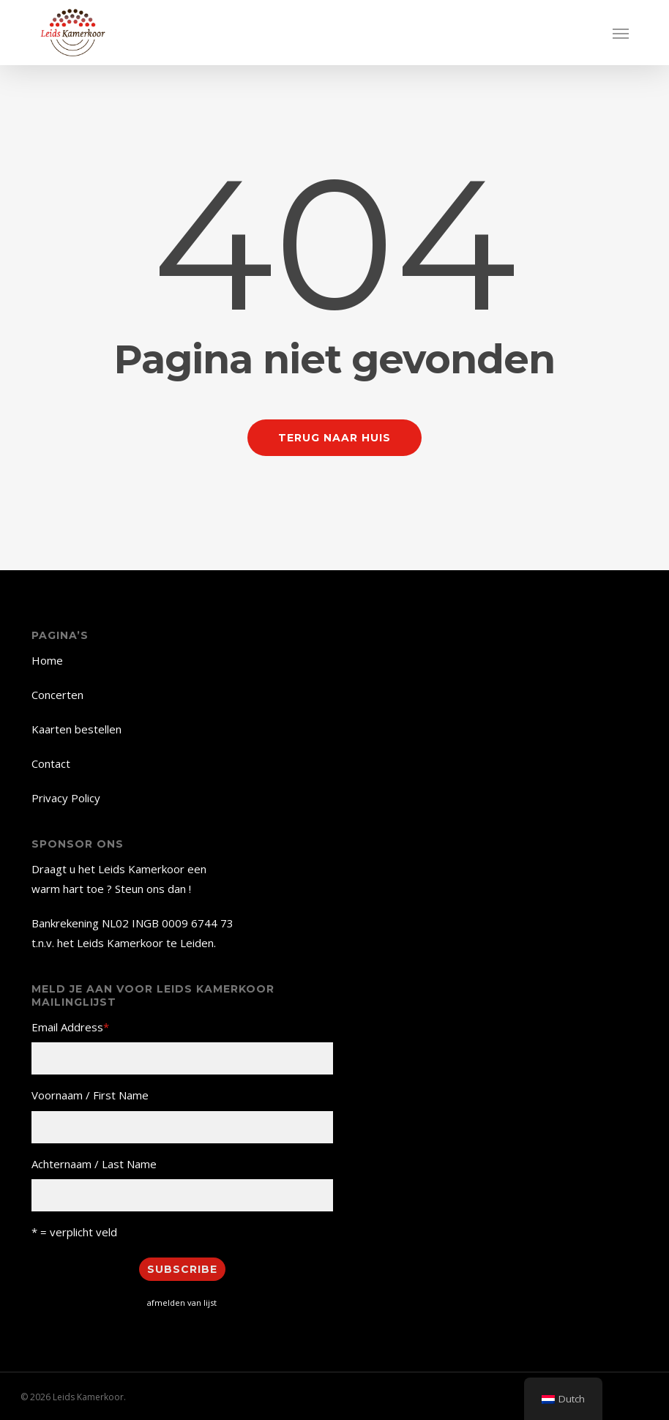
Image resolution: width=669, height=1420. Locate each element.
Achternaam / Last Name (94, 1163)
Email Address (70, 1027)
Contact (50, 763)
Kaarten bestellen (76, 729)
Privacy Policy (65, 798)
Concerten (57, 694)
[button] (621, 33)
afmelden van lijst (182, 1302)
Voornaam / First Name (90, 1095)
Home (47, 660)
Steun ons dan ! (153, 888)
